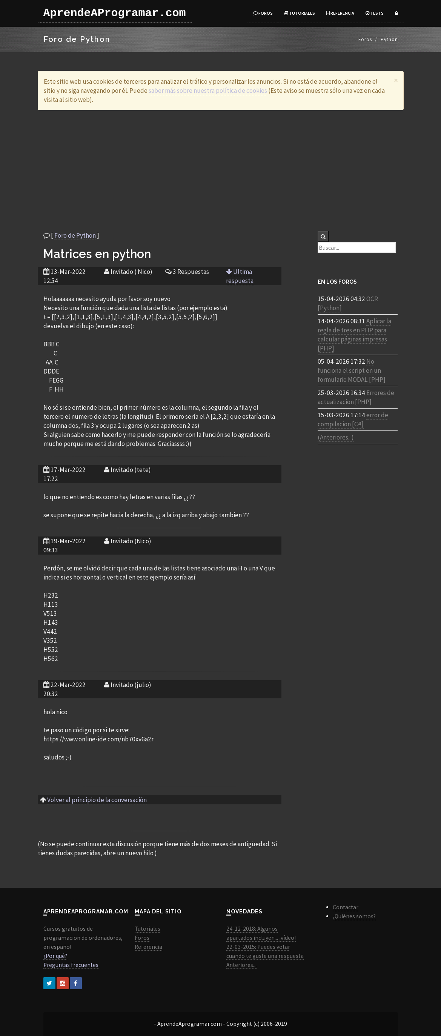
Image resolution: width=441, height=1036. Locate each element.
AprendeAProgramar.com (114, 13)
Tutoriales (299, 13)
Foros (263, 13)
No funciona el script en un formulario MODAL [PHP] (352, 370)
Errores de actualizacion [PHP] (356, 397)
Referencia (340, 13)
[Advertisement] (221, 170)
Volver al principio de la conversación (97, 800)
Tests (375, 13)
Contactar (345, 907)
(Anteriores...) (336, 437)
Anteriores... (241, 964)
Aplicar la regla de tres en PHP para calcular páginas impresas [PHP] (354, 334)
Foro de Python (75, 235)
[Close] (396, 80)
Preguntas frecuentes (70, 964)
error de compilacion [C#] (353, 419)
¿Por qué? (55, 955)
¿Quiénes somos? (354, 916)
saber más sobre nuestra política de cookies (208, 90)
